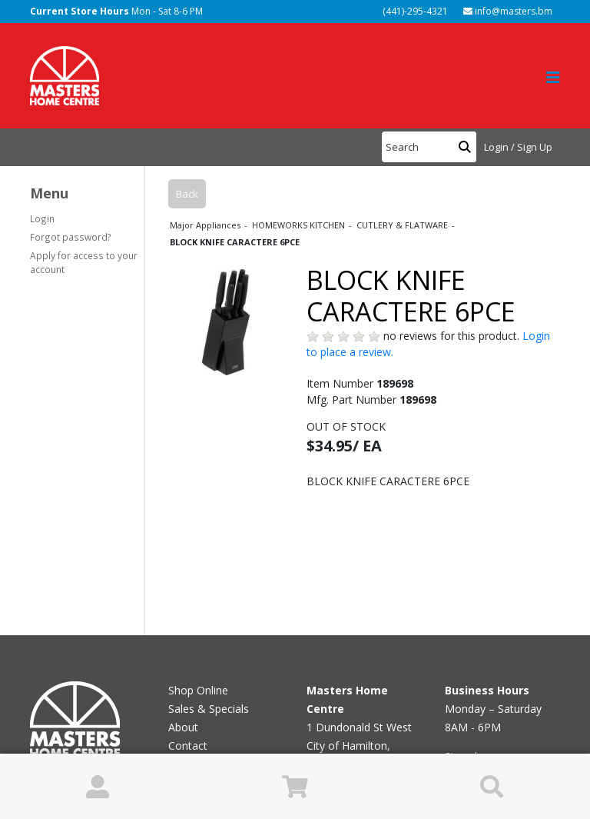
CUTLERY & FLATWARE (403, 225)
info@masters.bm (507, 11)
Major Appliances (206, 225)
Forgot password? (70, 237)
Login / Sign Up (518, 147)
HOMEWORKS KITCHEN (299, 225)
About (183, 727)
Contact (187, 745)
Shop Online (198, 690)
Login (42, 218)
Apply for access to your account (84, 262)
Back (187, 194)
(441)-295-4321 (414, 11)
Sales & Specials (208, 708)
